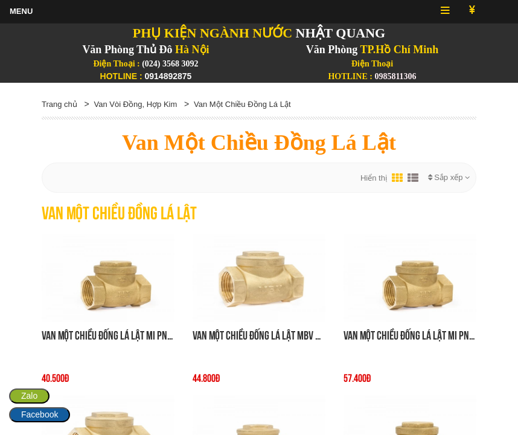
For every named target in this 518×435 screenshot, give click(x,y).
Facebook (39, 414)
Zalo (29, 396)
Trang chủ (59, 104)
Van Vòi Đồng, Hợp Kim (135, 104)
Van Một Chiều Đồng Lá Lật (242, 104)
